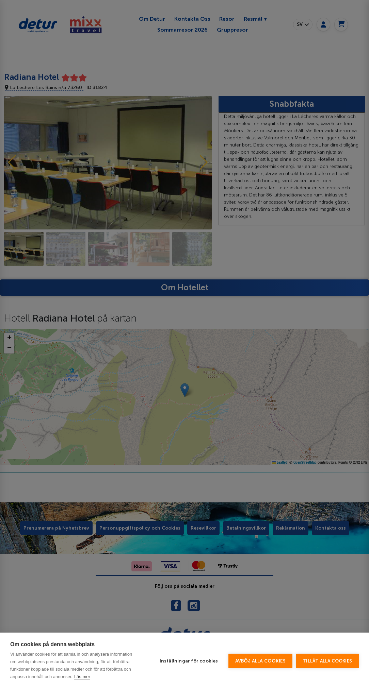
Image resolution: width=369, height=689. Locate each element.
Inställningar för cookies (189, 680)
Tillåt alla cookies (327, 679)
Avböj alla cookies (260, 680)
